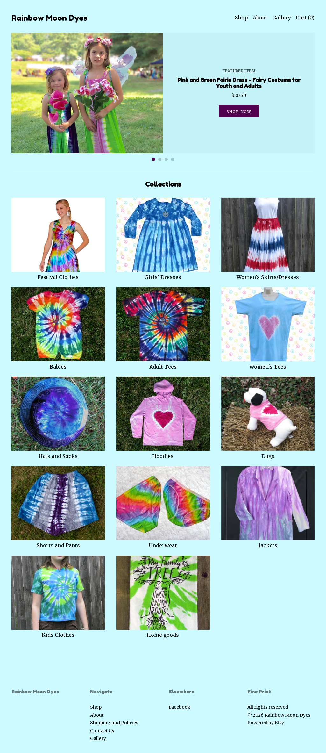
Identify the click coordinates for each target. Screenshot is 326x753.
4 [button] (172, 159)
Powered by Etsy (265, 723)
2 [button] (159, 159)
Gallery (281, 17)
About (260, 17)
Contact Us (102, 731)
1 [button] (153, 159)
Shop (241, 17)
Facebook (179, 707)
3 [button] (166, 159)
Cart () (305, 17)
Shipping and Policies (114, 723)
